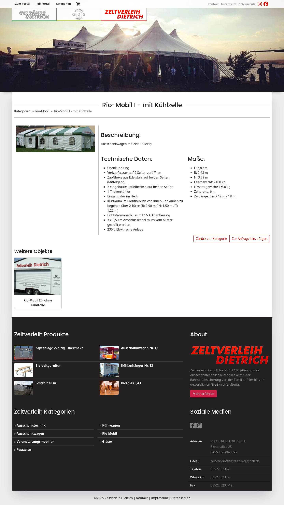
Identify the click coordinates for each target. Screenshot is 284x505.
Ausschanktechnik (31, 425)
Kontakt (142, 498)
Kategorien (22, 111)
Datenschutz (180, 498)
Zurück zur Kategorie (211, 238)
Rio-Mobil (42, 111)
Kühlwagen (111, 425)
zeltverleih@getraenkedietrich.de (235, 461)
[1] (55, 150)
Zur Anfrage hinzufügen (249, 238)
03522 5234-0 (221, 469)
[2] (62, 150)
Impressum (159, 498)
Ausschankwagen (30, 433)
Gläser (107, 441)
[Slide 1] (48, 150)
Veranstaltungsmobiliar (35, 441)
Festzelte (24, 449)
